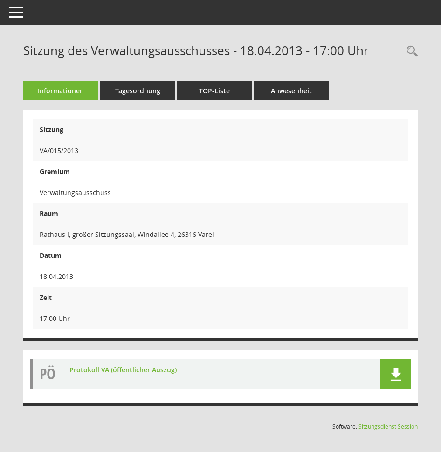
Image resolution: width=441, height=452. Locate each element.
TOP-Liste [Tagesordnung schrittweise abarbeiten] (214, 90)
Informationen (61, 90)
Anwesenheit (291, 90)
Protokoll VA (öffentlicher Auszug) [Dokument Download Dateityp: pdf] (123, 369)
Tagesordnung (137, 90)
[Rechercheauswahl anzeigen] (410, 51)
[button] (395, 374)
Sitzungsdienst (388, 427)
